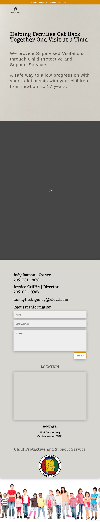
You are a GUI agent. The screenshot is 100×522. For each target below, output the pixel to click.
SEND (80, 355)
